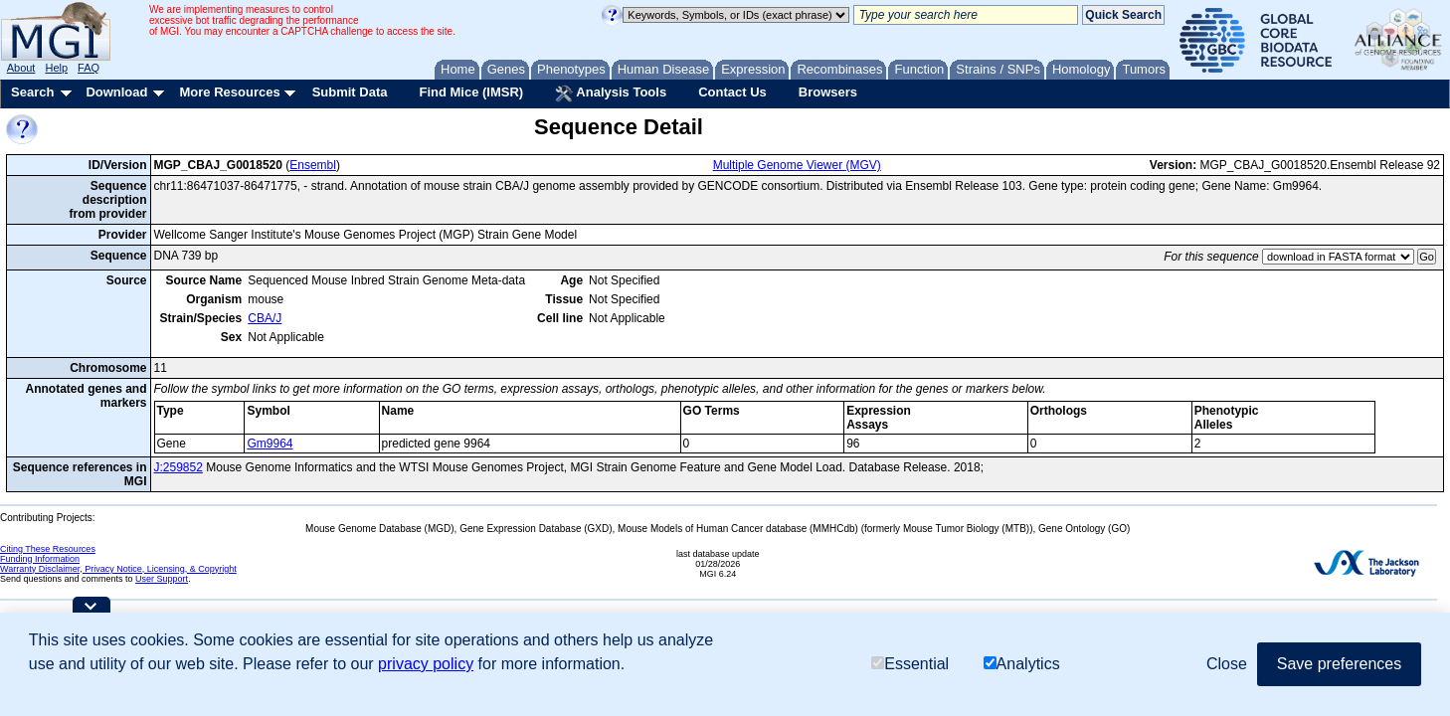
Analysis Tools (610, 93)
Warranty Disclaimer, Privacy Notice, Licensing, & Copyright (118, 569)
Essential (910, 663)
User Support (161, 579)
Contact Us (732, 92)
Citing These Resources (47, 549)
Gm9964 (269, 443)
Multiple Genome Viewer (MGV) (797, 165)
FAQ (88, 68)
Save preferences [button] (1339, 663)
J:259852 (178, 467)
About (21, 68)
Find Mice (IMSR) (471, 92)
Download (116, 92)
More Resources (229, 92)
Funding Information (40, 559)
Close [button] (1226, 663)
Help (56, 68)
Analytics (1022, 663)
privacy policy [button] (425, 663)
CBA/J (264, 318)
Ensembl (312, 165)
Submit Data (350, 92)
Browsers (828, 92)
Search (32, 92)
